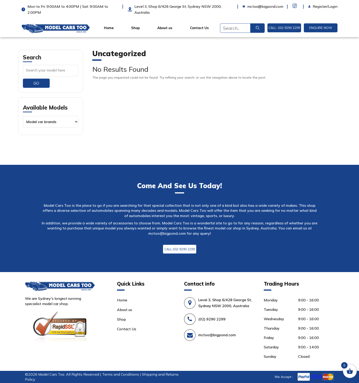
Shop (135, 28)
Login (313, 6)
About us (164, 28)
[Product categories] (50, 121)
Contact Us (199, 28)
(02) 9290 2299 (212, 319)
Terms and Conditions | (122, 374)
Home (109, 28)
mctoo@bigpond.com (167, 233)
